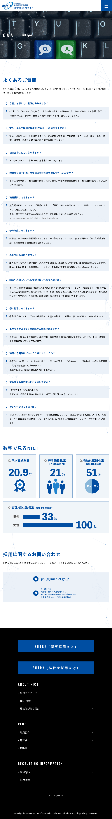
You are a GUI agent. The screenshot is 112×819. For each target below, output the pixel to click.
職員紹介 (25, 732)
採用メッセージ (28, 692)
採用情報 (25, 779)
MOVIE (23, 748)
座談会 (23, 740)
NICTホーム (56, 795)
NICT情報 (25, 700)
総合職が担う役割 (30, 708)
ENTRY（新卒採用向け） (57, 646)
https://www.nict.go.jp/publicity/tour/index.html (33, 218)
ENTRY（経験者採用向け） (56, 667)
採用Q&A (25, 772)
